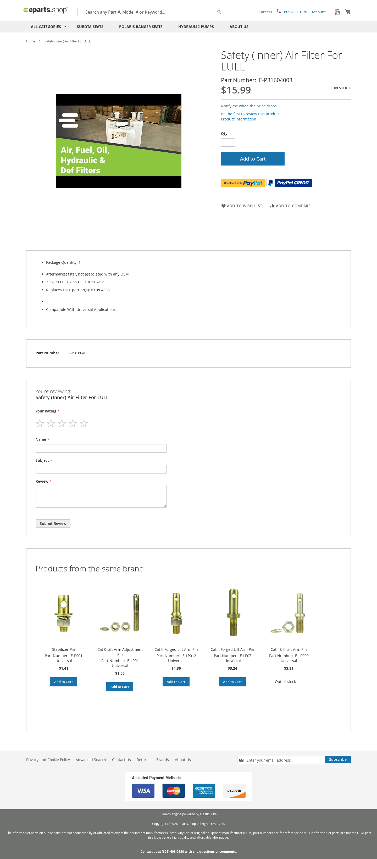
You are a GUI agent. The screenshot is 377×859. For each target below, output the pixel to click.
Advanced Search (91, 759)
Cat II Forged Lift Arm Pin (176, 649)
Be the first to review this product (250, 113)
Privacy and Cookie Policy (48, 759)
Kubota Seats (90, 26)
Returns (144, 759)
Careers (265, 11)
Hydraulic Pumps (196, 26)
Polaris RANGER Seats (141, 26)
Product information (238, 119)
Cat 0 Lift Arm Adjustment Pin (120, 652)
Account (319, 11)
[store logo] (45, 10)
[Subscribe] (338, 759)
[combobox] (150, 12)
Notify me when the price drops (249, 105)
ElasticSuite (208, 814)
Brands (162, 759)
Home (30, 41)
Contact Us (121, 759)
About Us (239, 26)
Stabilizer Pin (63, 649)
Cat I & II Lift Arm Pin (289, 649)
